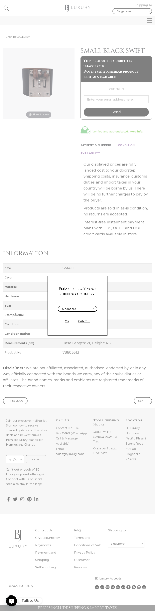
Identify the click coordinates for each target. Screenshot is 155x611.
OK (67, 321)
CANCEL (84, 321)
